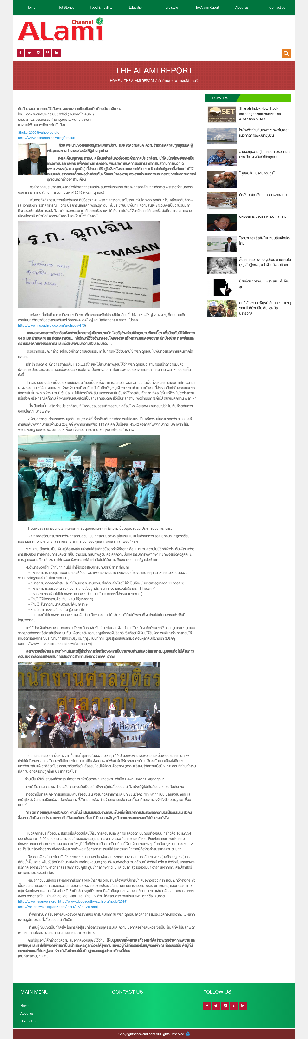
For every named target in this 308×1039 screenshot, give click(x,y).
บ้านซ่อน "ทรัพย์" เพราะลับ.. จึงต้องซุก (264, 284)
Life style (171, 7)
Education (136, 7)
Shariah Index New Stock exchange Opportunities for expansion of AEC (260, 114)
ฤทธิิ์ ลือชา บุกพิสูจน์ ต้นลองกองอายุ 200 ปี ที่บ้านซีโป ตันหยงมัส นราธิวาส (265, 308)
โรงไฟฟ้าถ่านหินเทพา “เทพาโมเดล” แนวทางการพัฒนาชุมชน (264, 132)
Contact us (277, 7)
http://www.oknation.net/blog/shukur (46, 138)
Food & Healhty (101, 7)
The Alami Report (206, 7)
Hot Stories (66, 7)
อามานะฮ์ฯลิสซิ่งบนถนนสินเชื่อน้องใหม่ (265, 240)
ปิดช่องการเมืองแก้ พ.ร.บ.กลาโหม (263, 217)
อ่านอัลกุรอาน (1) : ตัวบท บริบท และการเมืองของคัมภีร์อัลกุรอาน (264, 154)
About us (242, 7)
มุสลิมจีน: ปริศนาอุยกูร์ (257, 173)
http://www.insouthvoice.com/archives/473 (51, 326)
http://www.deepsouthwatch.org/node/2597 (92, 902)
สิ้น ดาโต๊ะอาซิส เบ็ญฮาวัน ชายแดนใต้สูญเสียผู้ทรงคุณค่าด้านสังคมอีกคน (265, 262)
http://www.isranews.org (37, 902)
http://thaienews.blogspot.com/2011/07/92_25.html (58, 907)
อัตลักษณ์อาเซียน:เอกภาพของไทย (263, 195)
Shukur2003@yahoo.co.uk (38, 133)
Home (30, 7)
